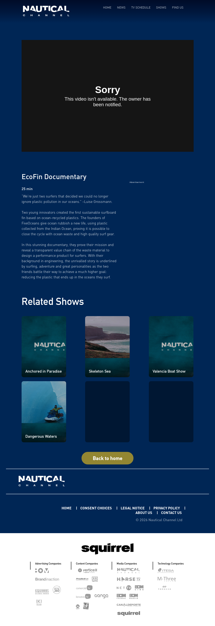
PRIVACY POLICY (167, 508)
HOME (107, 7)
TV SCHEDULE (140, 7)
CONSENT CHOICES (96, 508)
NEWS (121, 7)
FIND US (177, 7)
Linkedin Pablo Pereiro (37, 508)
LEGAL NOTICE (133, 508)
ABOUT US (144, 512)
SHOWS (161, 7)
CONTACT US (171, 512)
